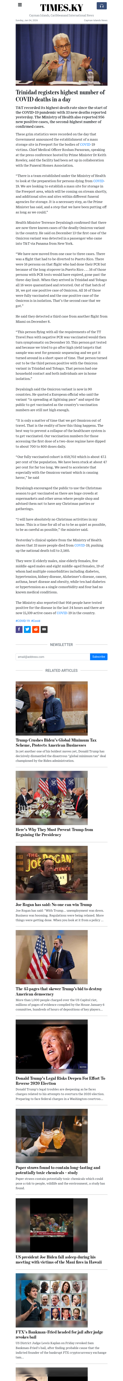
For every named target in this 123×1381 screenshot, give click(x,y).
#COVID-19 (23, 621)
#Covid (35, 621)
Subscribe (98, 656)
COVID (85, 144)
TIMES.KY (61, 7)
